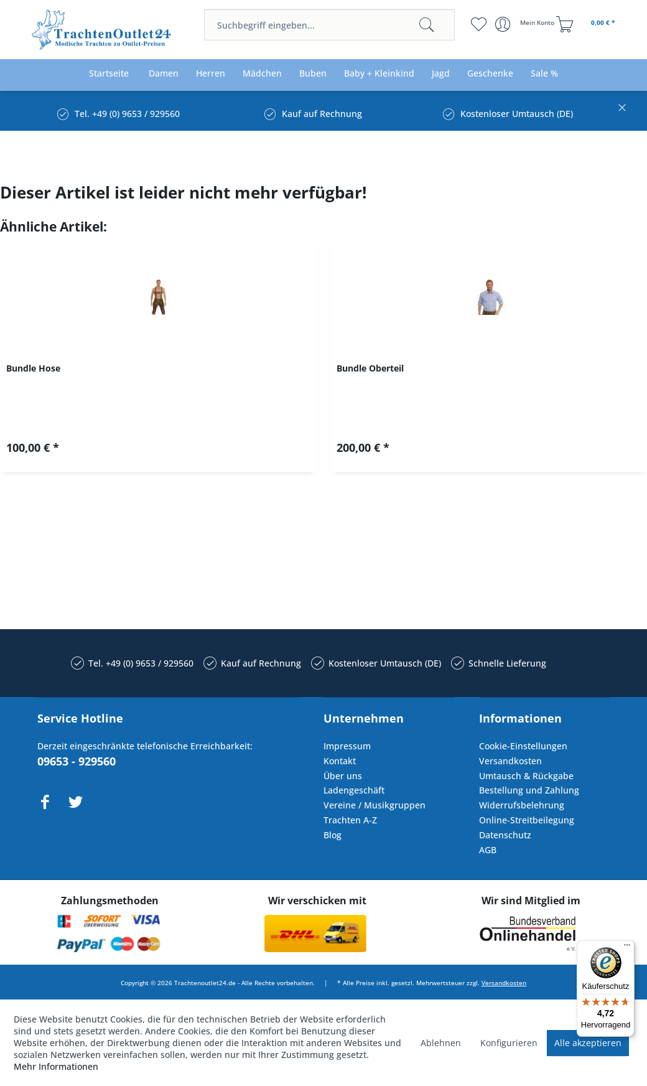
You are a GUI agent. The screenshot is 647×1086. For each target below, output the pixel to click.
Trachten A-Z (350, 820)
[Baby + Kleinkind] (379, 74)
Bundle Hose (33, 368)
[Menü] (627, 947)
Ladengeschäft (354, 790)
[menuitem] (329, 24)
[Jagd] (440, 74)
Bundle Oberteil (370, 368)
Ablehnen (441, 1043)
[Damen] (163, 74)
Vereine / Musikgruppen (375, 805)
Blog (333, 835)
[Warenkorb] (587, 24)
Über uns (343, 776)
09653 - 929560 (76, 761)
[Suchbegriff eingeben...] (329, 24)
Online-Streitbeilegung (526, 820)
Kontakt (340, 761)
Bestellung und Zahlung (529, 790)
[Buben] (313, 74)
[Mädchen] (262, 74)
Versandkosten (510, 761)
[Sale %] (544, 74)
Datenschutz (505, 835)
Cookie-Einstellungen (523, 746)
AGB (487, 850)
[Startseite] (108, 74)
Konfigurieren (509, 1043)
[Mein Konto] (526, 24)
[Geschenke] (490, 74)
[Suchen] (427, 24)
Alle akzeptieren (587, 1043)
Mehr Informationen (56, 1066)
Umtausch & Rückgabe (526, 776)
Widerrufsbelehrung (521, 805)
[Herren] (210, 74)
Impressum (347, 746)
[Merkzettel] (478, 24)
